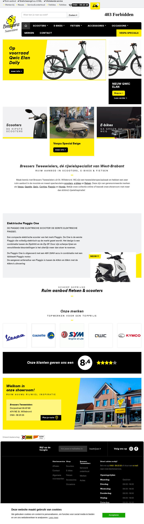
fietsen (87, 183)
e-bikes (77, 183)
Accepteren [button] (114, 515)
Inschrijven (94, 449)
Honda (62, 187)
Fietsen (76, 26)
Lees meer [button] (53, 517)
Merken (29, 33)
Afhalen (56, 466)
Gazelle (28, 187)
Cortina (43, 187)
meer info (15, 71)
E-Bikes (59, 26)
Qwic (35, 187)
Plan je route (50, 418)
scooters (68, 183)
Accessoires (97, 26)
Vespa (21, 187)
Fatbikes (52, 5)
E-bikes (69, 471)
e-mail (135, 466)
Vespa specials (129, 33)
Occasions (120, 26)
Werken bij (9, 5)
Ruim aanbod (10, 1)
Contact (46, 33)
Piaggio (51, 187)
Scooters (40, 26)
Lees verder (119, 98)
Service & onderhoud (36, 5)
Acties (82, 480)
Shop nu (117, 93)
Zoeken (72, 15)
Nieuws (21, 5)
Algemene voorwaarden (58, 477)
